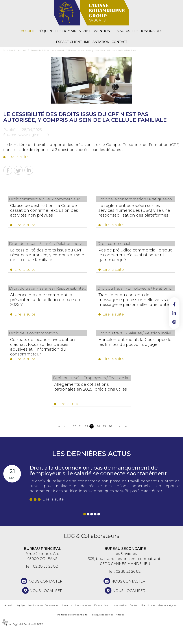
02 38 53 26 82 (45, 566)
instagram (174, 321)
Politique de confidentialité (72, 614)
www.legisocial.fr (33, 135)
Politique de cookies (102, 614)
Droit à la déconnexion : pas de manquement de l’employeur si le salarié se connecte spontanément (98, 471)
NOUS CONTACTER (45, 581)
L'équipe (45, 31)
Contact (119, 42)
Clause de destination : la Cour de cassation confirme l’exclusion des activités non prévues (44, 210)
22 (86, 426)
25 (104, 426)
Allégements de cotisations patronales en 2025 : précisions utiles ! (91, 387)
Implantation (96, 42)
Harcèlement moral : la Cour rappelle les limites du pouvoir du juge (134, 342)
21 (80, 426)
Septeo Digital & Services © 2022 (23, 624)
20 (74, 426)
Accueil (28, 31)
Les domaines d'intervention (82, 31)
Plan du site (148, 605)
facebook (174, 304)
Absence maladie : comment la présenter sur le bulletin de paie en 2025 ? (45, 299)
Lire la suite (18, 157)
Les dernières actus (91, 454)
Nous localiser (46, 591)
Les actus (121, 31)
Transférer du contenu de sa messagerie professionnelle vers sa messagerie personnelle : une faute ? (135, 299)
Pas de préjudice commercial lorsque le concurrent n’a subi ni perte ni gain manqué (135, 255)
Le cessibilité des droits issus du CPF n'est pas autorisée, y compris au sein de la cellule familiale (83, 50)
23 (92, 426)
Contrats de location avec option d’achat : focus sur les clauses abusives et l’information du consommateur (42, 347)
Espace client (69, 42)
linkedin (174, 313)
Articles (120, 614)
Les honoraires (147, 31)
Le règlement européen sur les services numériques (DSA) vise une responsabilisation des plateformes (134, 210)
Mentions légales (167, 605)
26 (110, 426)
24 (98, 426)
